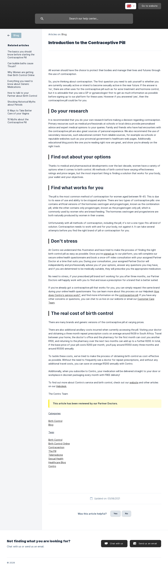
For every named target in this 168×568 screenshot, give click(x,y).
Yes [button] (115, 513)
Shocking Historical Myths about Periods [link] (21, 103)
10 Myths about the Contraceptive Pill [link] (18, 121)
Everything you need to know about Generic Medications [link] (20, 84)
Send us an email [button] (148, 543)
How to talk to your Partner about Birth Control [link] (22, 94)
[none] (130, 6)
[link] (14, 35)
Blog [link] (64, 34)
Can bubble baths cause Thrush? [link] (20, 65)
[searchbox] (84, 19)
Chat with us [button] (116, 543)
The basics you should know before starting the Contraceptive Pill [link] (21, 54)
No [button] (126, 513)
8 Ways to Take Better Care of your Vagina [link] (20, 112)
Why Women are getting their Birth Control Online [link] (21, 74)
